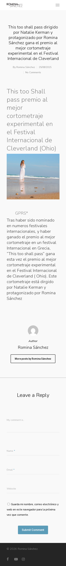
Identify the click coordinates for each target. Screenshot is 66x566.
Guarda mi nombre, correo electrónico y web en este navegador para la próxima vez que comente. (33, 509)
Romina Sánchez (25, 67)
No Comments (33, 72)
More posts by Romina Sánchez (33, 358)
